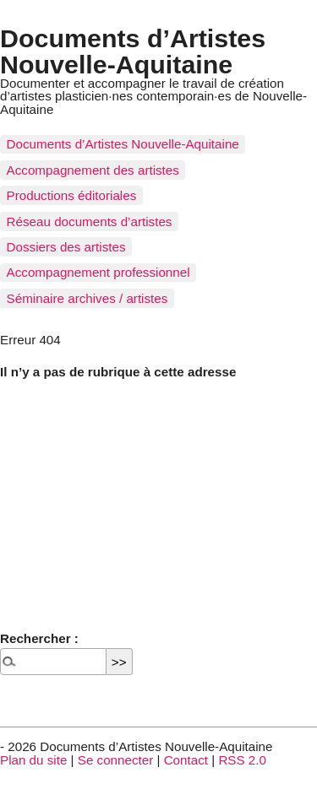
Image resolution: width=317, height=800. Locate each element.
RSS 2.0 (242, 760)
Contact (186, 760)
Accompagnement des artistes (93, 170)
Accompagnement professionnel (98, 272)
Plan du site (33, 760)
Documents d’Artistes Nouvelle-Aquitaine (132, 51)
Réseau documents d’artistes (89, 221)
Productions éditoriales (72, 195)
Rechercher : (39, 638)
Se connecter (116, 760)
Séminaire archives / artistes (87, 298)
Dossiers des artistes (66, 247)
